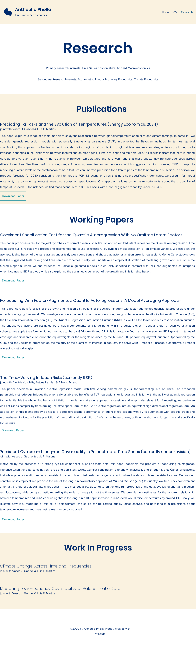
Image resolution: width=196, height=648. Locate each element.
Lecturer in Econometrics (31, 15)
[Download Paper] (13, 196)
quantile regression (26, 141)
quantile (19, 170)
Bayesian (147, 141)
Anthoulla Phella (33, 9)
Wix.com (100, 633)
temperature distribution (158, 170)
